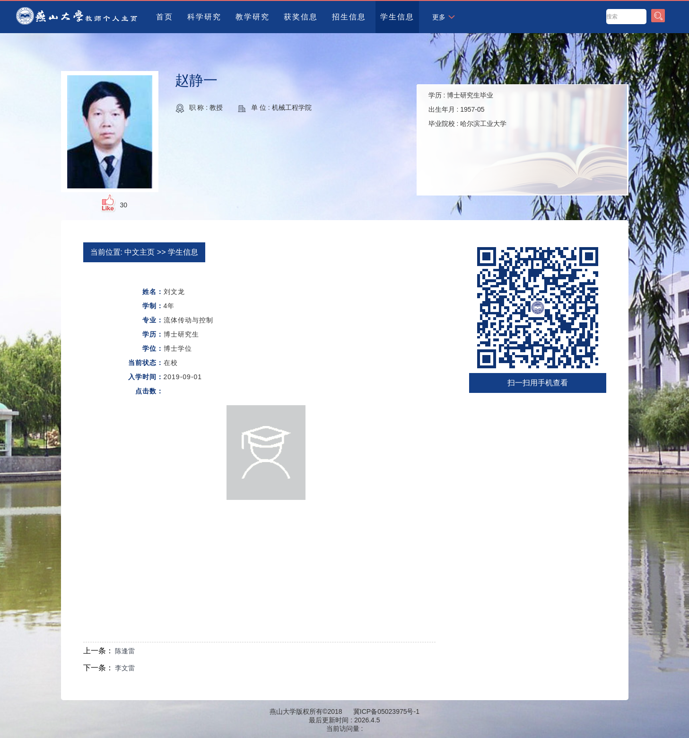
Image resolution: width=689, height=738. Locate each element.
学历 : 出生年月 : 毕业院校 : (467, 109)
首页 (164, 17)
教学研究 (252, 17)
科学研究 (204, 17)
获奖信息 (301, 17)
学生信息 (397, 17)
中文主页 (139, 252)
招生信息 (349, 17)
